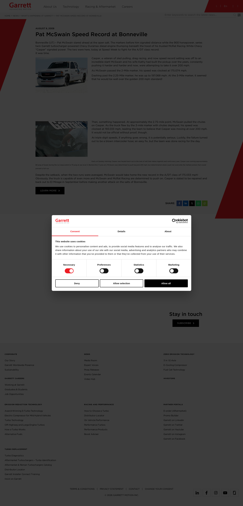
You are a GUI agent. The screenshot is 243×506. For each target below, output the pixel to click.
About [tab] (168, 231)
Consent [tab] (75, 231)
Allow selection (121, 283)
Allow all (166, 283)
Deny (77, 283)
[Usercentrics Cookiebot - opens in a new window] (174, 221)
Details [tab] (121, 231)
